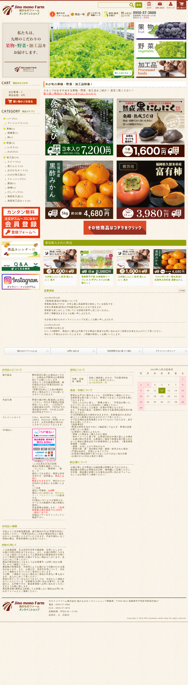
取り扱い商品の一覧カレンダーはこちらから (70, 93)
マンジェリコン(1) (17, 123)
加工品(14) (13, 157)
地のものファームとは (27, 351)
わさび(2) (12, 151)
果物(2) (11, 128)
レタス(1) (12, 147)
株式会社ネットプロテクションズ (48, 494)
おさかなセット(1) (17, 170)
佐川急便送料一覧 (98, 382)
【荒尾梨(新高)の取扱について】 (61, 301)
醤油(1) (11, 183)
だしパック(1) (15, 192)
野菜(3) (11, 143)
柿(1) (10, 137)
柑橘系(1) (12, 133)
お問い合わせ (73, 351)
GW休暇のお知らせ (54, 328)
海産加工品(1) (15, 196)
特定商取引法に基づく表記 (119, 351)
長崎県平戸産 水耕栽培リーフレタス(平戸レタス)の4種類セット (95, 279)
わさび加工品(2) (16, 174)
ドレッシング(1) (16, 179)
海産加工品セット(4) (18, 200)
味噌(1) (11, 187)
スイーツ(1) (14, 161)
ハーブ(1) (12, 118)
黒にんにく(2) (15, 166)
